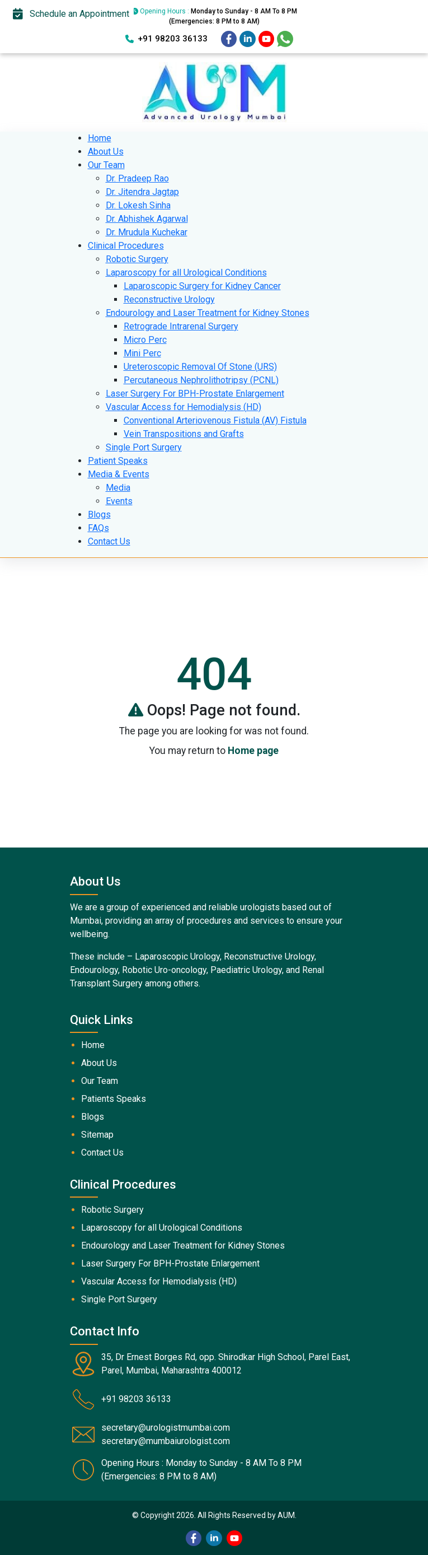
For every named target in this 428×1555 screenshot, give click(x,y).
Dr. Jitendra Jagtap (142, 192)
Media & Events (118, 474)
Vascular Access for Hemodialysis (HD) (183, 407)
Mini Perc (142, 353)
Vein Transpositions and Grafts (184, 434)
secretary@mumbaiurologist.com (165, 1441)
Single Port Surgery (144, 447)
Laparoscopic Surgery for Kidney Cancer (202, 286)
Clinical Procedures (126, 245)
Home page (253, 750)
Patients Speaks (113, 1098)
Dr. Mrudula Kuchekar (146, 232)
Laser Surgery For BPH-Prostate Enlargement (195, 393)
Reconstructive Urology (169, 299)
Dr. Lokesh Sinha (138, 205)
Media (118, 487)
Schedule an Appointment (71, 13)
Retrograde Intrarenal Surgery (181, 326)
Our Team (106, 165)
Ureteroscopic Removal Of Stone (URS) (200, 366)
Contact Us (109, 541)
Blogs (99, 514)
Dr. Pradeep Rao (137, 178)
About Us (106, 151)
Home (99, 138)
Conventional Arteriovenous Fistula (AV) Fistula (215, 420)
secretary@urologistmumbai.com (165, 1427)
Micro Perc (145, 339)
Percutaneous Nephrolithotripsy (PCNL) (201, 380)
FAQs (98, 528)
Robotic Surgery (137, 259)
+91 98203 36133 (166, 39)
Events (119, 501)
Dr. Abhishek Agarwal (147, 218)
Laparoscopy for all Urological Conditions (186, 272)
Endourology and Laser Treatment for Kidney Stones (207, 313)
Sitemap (97, 1134)
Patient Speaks (118, 460)
